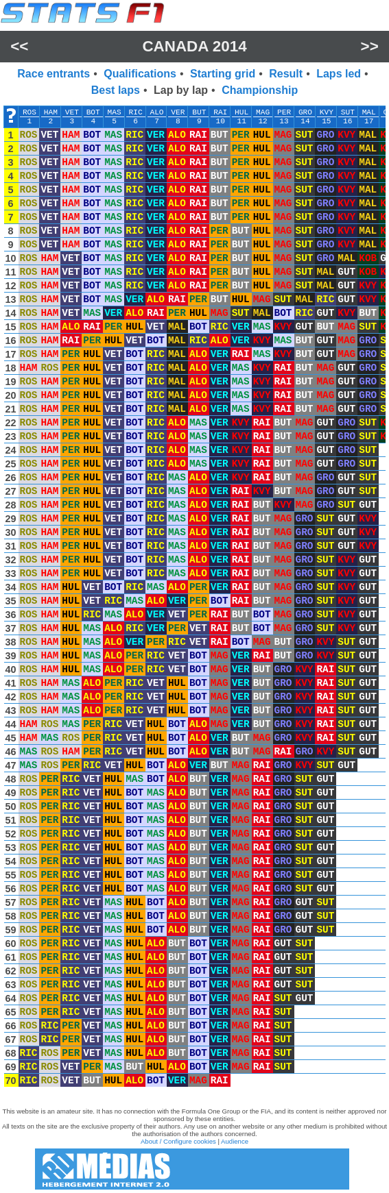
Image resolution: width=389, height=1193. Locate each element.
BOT (93, 112)
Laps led (338, 73)
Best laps (115, 90)
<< (19, 46)
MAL (369, 112)
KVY (326, 112)
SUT (348, 112)
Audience (234, 1141)
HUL (241, 112)
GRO (305, 112)
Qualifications (140, 73)
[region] (194, 600)
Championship (260, 90)
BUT (199, 112)
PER (284, 112)
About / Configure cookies (178, 1141)
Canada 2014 (194, 46)
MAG (263, 112)
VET (72, 112)
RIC (136, 112)
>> (370, 46)
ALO (156, 112)
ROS (29, 112)
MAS (114, 112)
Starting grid (222, 73)
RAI (220, 112)
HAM (51, 112)
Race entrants (53, 73)
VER (178, 112)
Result (286, 73)
